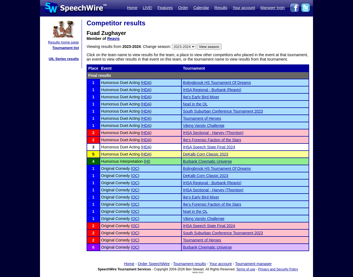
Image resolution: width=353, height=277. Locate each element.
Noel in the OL (195, 104)
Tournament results (189, 264)
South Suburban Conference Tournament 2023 (223, 111)
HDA (146, 82)
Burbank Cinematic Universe (207, 161)
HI (147, 161)
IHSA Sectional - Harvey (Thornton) (213, 133)
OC (135, 168)
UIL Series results (64, 59)
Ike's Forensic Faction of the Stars (212, 140)
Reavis (113, 38)
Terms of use (245, 269)
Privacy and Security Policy (278, 269)
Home (132, 8)
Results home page (63, 42)
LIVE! (147, 8)
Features (165, 8)
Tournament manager (253, 264)
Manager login (272, 8)
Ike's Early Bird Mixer (201, 97)
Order (183, 8)
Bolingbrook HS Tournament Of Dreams (217, 82)
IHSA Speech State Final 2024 (209, 147)
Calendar (201, 8)
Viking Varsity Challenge (203, 125)
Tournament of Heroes (202, 118)
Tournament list (65, 48)
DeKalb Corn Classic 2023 (205, 154)
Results (221, 8)
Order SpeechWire (154, 264)
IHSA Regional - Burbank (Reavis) (212, 90)
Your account (243, 8)
